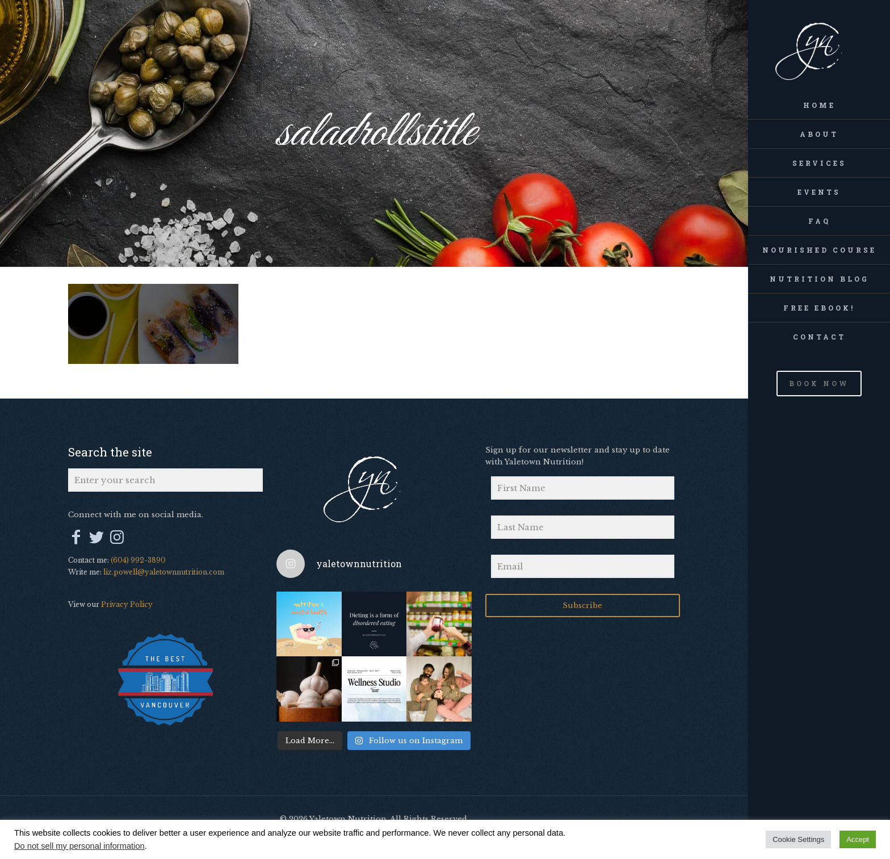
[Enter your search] (165, 480)
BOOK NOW (819, 383)
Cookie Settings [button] (798, 839)
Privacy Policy (127, 604)
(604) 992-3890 (138, 560)
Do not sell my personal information (79, 845)
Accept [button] (857, 839)
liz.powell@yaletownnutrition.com (163, 572)
